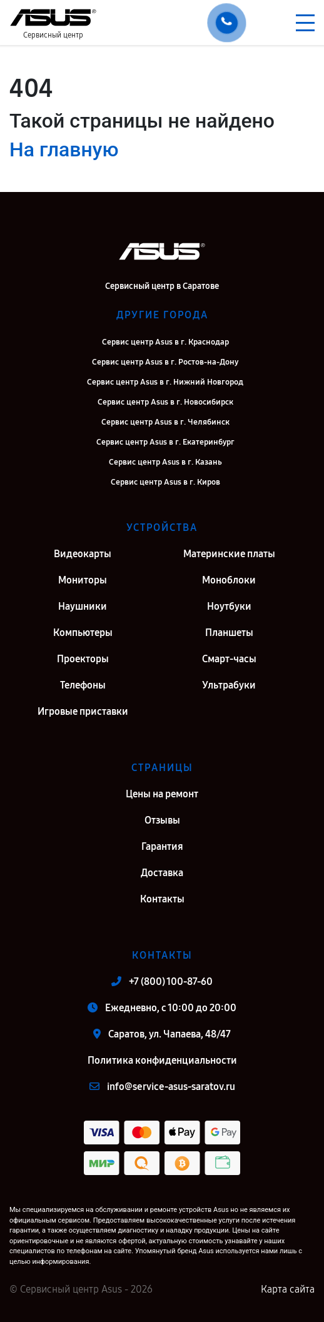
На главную (63, 149)
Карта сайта (288, 1289)
